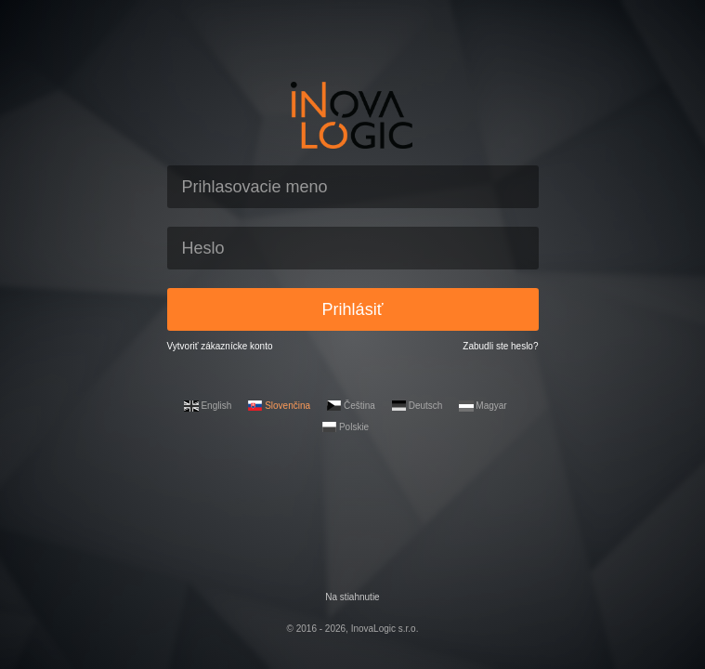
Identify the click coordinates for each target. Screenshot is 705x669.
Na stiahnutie (352, 597)
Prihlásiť (353, 309)
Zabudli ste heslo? (500, 346)
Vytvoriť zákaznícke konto (220, 346)
